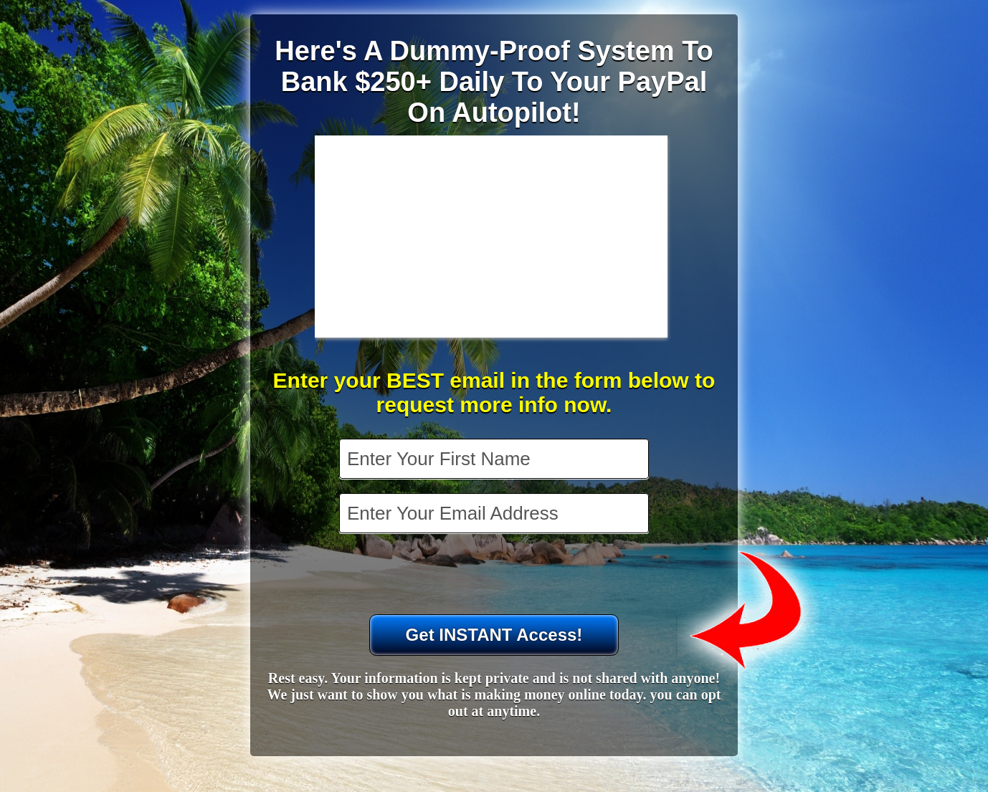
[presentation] (495, 575)
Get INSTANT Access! (494, 634)
